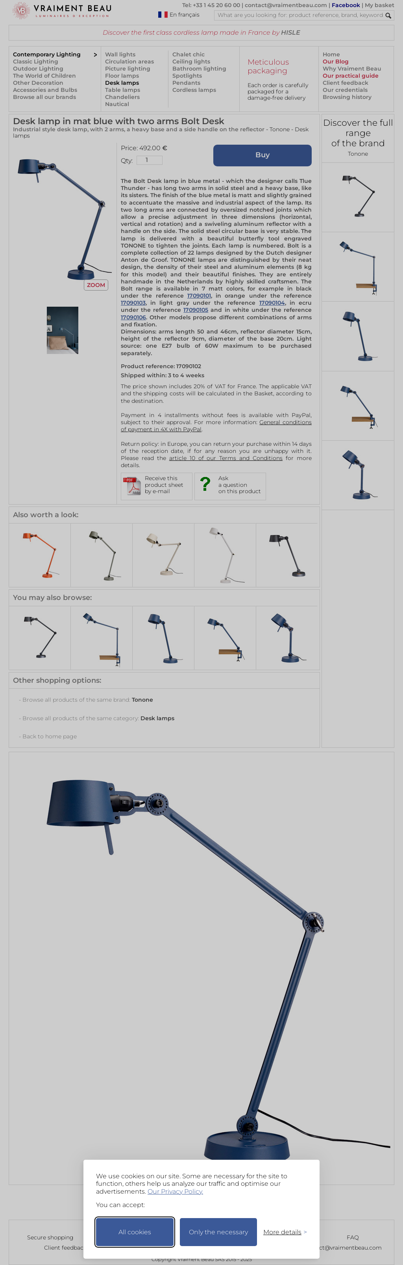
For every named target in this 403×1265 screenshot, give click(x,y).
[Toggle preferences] (281, 1232)
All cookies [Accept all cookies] (134, 1232)
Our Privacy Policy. (175, 1191)
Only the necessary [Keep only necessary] (218, 1232)
